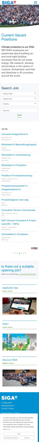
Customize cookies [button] (10, 438)
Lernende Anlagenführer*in (14, 134)
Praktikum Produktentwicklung (16, 175)
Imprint (17, 413)
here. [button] (8, 429)
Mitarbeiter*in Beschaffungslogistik (18, 144)
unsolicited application (27, 274)
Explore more (8, 363)
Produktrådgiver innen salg (15, 199)
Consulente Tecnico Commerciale (18, 210)
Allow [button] (19, 434)
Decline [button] (27, 438)
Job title (4, 129)
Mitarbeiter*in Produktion (14, 165)
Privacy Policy (6, 413)
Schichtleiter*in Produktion (14, 234)
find (19, 115)
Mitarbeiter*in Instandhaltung (15, 154)
